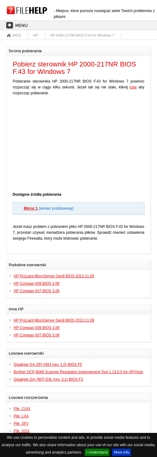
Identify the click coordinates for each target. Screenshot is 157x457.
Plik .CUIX (22, 409)
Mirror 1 (31, 208)
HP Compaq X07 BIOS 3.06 (37, 291)
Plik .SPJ (21, 423)
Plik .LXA (21, 416)
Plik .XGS (21, 431)
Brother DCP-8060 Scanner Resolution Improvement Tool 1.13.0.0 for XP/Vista (78, 372)
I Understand (97, 452)
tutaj (133, 87)
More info (121, 452)
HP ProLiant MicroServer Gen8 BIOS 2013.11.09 (54, 276)
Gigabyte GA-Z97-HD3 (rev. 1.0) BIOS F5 (48, 364)
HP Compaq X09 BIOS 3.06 (37, 283)
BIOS (17, 35)
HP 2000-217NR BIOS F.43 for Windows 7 (82, 35)
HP (35, 35)
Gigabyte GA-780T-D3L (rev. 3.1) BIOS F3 (48, 379)
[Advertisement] (78, 145)
